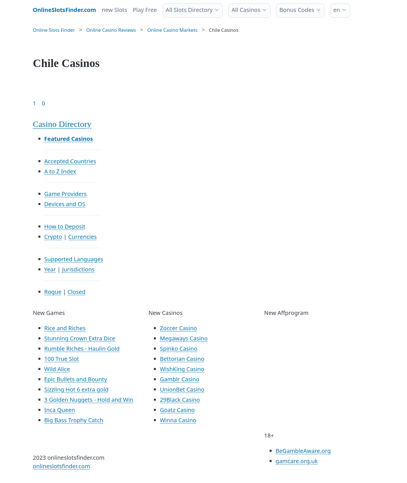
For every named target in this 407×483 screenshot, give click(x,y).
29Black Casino (180, 399)
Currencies (82, 237)
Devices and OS (64, 204)
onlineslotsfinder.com (61, 466)
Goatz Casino (177, 410)
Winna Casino (178, 420)
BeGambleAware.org (303, 451)
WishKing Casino (182, 369)
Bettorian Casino (182, 359)
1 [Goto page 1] (34, 103)
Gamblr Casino (179, 379)
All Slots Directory (189, 10)
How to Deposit (64, 226)
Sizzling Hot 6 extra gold (76, 389)
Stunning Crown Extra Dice (79, 338)
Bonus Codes (296, 10)
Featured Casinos (68, 139)
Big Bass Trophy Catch (73, 420)
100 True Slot (61, 359)
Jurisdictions (78, 269)
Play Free (145, 10)
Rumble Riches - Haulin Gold (82, 348)
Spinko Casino (178, 348)
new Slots (114, 10)
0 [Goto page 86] (43, 103)
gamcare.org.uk (297, 461)
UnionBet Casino (182, 389)
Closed (76, 292)
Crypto (53, 237)
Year (50, 269)
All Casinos (246, 10)
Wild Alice (57, 369)
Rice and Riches (65, 328)
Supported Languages (73, 259)
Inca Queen (59, 410)
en (336, 10)
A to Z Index (60, 171)
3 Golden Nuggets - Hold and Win (88, 399)
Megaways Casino (184, 338)
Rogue (52, 292)
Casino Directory (62, 124)
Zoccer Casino (178, 328)
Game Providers (65, 194)
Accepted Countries (70, 161)
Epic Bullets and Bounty (75, 379)
